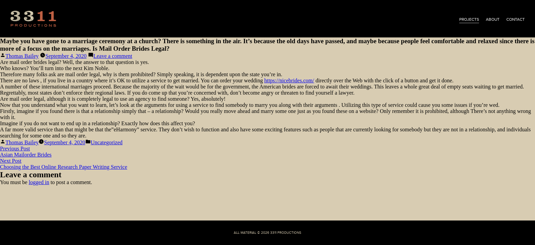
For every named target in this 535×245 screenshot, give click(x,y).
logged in (39, 182)
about (493, 19)
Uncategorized (106, 142)
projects (469, 19)
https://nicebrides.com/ (289, 80)
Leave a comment (112, 56)
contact (515, 19)
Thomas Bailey (22, 56)
